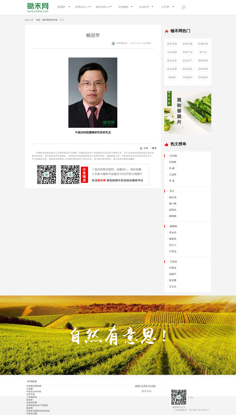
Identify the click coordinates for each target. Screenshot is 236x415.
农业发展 (172, 69)
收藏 (146, 148)
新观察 (61, 6)
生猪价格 (203, 43)
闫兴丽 (173, 155)
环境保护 (187, 77)
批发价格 (187, 43)
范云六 (172, 245)
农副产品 (187, 52)
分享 (153, 148)
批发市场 (172, 43)
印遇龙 (172, 267)
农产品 (203, 52)
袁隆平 (172, 274)
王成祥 (172, 174)
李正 (172, 191)
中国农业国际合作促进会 (38, 411)
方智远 (172, 251)
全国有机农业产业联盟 (37, 405)
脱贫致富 (203, 60)
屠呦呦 (172, 216)
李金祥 (172, 232)
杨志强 (172, 197)
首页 (38, 20)
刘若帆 (172, 162)
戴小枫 (172, 203)
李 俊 (172, 180)
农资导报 (30, 394)
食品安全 (172, 60)
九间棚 (29, 389)
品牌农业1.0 (82, 6)
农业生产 (187, 60)
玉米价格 (172, 52)
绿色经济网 (31, 402)
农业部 (29, 400)
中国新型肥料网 (33, 386)
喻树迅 (172, 238)
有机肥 (172, 77)
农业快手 (144, 6)
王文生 (172, 286)
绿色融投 (123, 6)
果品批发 (187, 69)
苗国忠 (172, 209)
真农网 (29, 408)
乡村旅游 (203, 69)
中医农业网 (31, 413)
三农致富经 (31, 397)
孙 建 (172, 168)
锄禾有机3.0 (102, 6)
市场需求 (203, 77)
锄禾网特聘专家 (49, 20)
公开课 (165, 6)
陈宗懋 (172, 280)
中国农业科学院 (33, 391)
